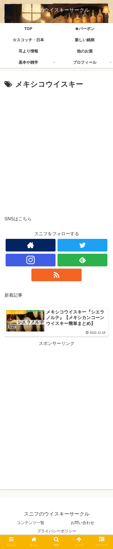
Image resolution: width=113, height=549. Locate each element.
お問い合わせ (82, 522)
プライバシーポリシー (56, 531)
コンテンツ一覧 (30, 522)
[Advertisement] (56, 150)
